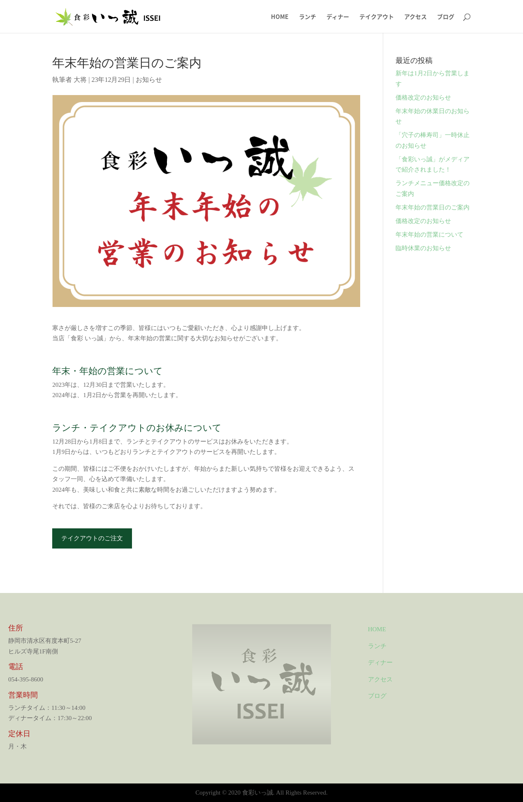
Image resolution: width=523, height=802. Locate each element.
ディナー (337, 17)
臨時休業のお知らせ (423, 248)
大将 (80, 79)
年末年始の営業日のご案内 (433, 207)
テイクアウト (376, 17)
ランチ (307, 17)
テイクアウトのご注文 (92, 538)
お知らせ (149, 79)
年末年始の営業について (429, 234)
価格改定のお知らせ (423, 97)
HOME (280, 17)
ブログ (445, 17)
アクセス (415, 17)
